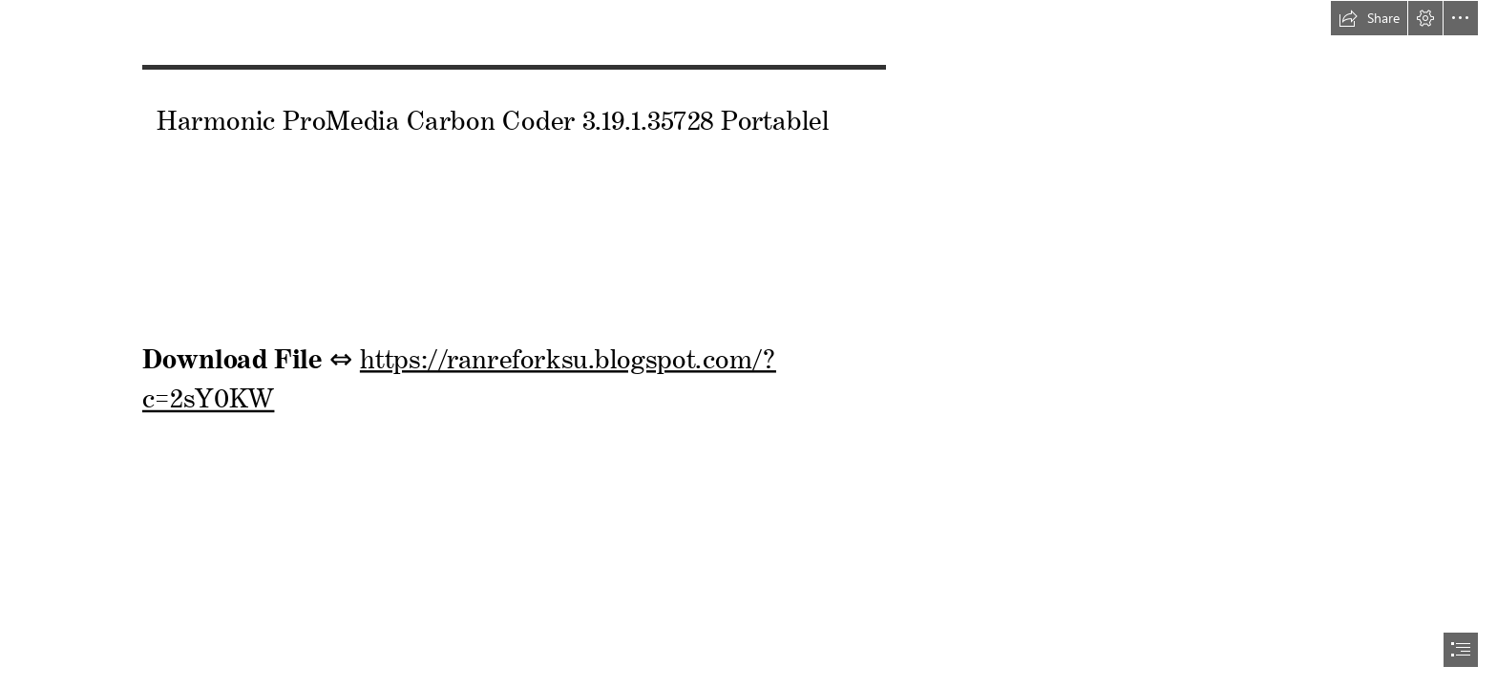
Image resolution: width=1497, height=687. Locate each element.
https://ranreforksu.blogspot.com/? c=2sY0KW (459, 373)
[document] (748, 343)
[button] (1369, 18)
